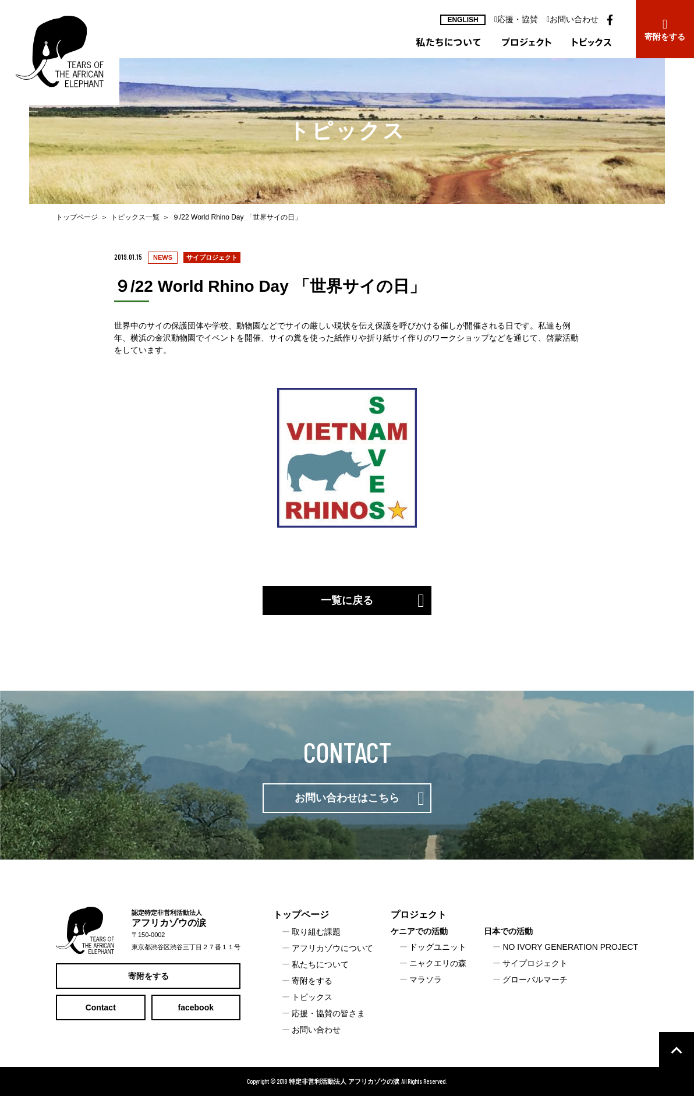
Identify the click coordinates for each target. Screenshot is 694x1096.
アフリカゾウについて (332, 948)
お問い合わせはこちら (347, 798)
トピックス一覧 (135, 217)
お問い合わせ (573, 19)
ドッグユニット (437, 947)
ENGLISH (462, 20)
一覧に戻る (347, 600)
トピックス (312, 997)
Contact (101, 1007)
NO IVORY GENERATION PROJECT (570, 947)
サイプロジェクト (535, 963)
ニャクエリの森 (437, 963)
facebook (196, 1007)
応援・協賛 (516, 19)
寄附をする (148, 976)
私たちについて (320, 964)
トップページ (77, 217)
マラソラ (425, 979)
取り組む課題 (316, 931)
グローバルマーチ (535, 979)
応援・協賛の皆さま (328, 1013)
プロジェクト (419, 915)
